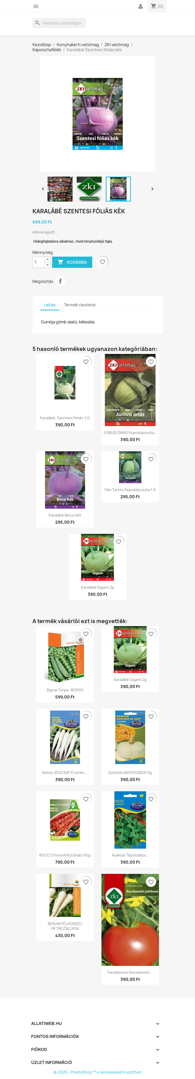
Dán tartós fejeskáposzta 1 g (130, 489)
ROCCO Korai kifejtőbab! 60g (64, 855)
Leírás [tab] (49, 305)
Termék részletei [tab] (80, 305)
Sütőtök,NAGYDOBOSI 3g (130, 772)
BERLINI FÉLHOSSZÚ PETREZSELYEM (65, 926)
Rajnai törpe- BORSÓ (65, 690)
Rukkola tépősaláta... (130, 855)
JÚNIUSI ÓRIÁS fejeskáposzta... (130, 432)
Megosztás (60, 281)
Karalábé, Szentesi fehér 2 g (65, 417)
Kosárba (72, 262)
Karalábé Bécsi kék (65, 515)
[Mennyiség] (38, 262)
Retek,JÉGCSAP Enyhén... (65, 772)
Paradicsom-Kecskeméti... (130, 972)
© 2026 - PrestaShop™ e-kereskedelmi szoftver (97, 1072)
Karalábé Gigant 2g (97, 587)
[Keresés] (59, 23)
